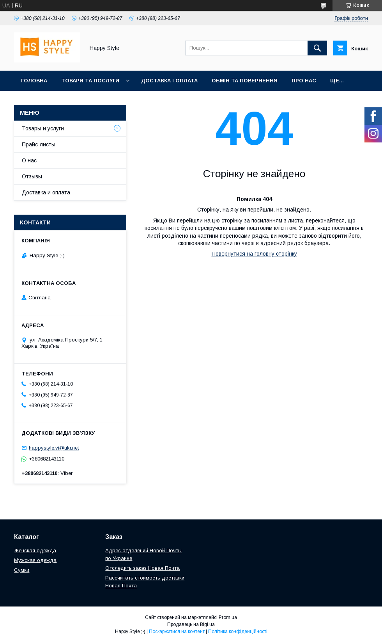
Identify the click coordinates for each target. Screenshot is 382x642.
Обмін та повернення (245, 81)
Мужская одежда (35, 560)
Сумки (21, 570)
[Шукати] (317, 48)
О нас (29, 160)
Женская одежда (35, 550)
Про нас (304, 81)
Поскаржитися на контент (177, 631)
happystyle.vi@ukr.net (54, 448)
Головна (34, 81)
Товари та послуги (90, 81)
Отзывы (32, 176)
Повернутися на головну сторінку (254, 254)
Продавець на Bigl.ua (191, 624)
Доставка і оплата (169, 81)
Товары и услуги (43, 128)
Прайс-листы (38, 144)
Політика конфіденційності (237, 631)
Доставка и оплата (46, 192)
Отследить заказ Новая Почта (142, 568)
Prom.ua (228, 617)
